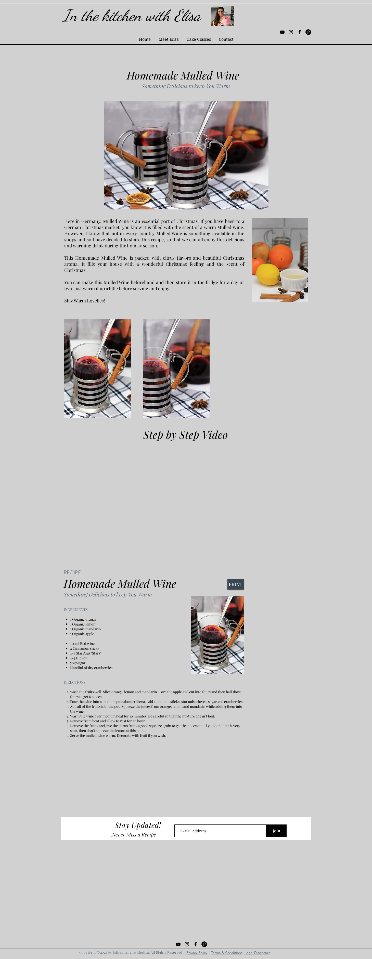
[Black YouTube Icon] (282, 32)
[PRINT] (235, 584)
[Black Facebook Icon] (299, 32)
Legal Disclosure (258, 952)
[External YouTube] (186, 496)
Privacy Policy (197, 952)
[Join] (276, 830)
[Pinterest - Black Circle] (308, 32)
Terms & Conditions (226, 952)
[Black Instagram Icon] (291, 32)
